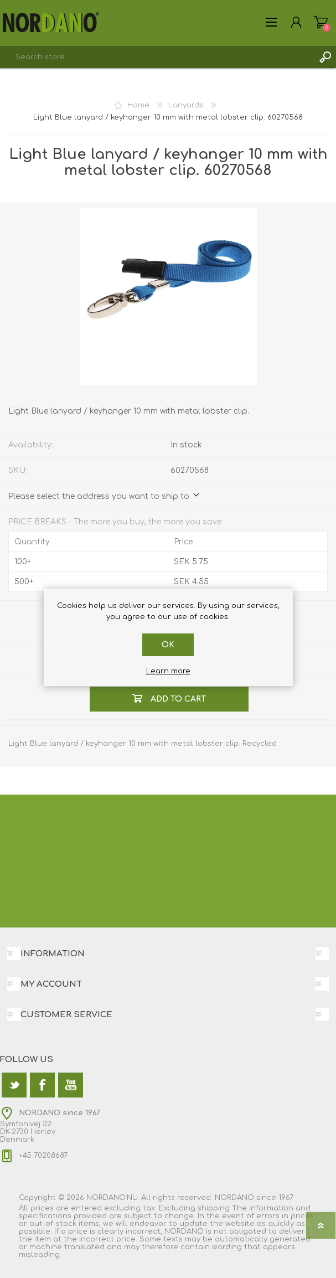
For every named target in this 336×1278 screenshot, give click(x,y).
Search (325, 57)
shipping (214, 1208)
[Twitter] (14, 1085)
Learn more (168, 671)
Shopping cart (320, 22)
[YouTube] (70, 1085)
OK (168, 645)
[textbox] (157, 57)
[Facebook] (42, 1085)
